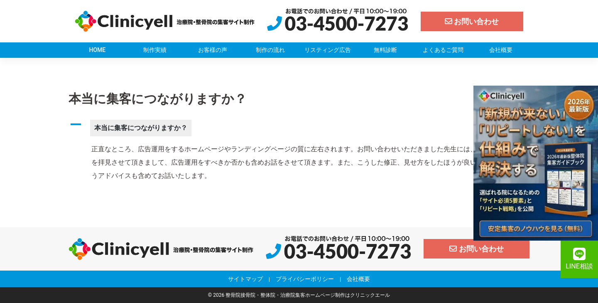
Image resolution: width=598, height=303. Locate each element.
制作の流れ (270, 50)
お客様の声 (212, 50)
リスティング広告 (327, 50)
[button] (299, 128)
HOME (97, 50)
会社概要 (500, 50)
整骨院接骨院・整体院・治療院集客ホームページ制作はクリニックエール (307, 295)
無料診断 (385, 50)
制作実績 (155, 50)
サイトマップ (245, 279)
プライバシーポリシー (305, 279)
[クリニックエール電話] (337, 21)
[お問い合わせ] (472, 21)
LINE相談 (579, 259)
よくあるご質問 (443, 50)
